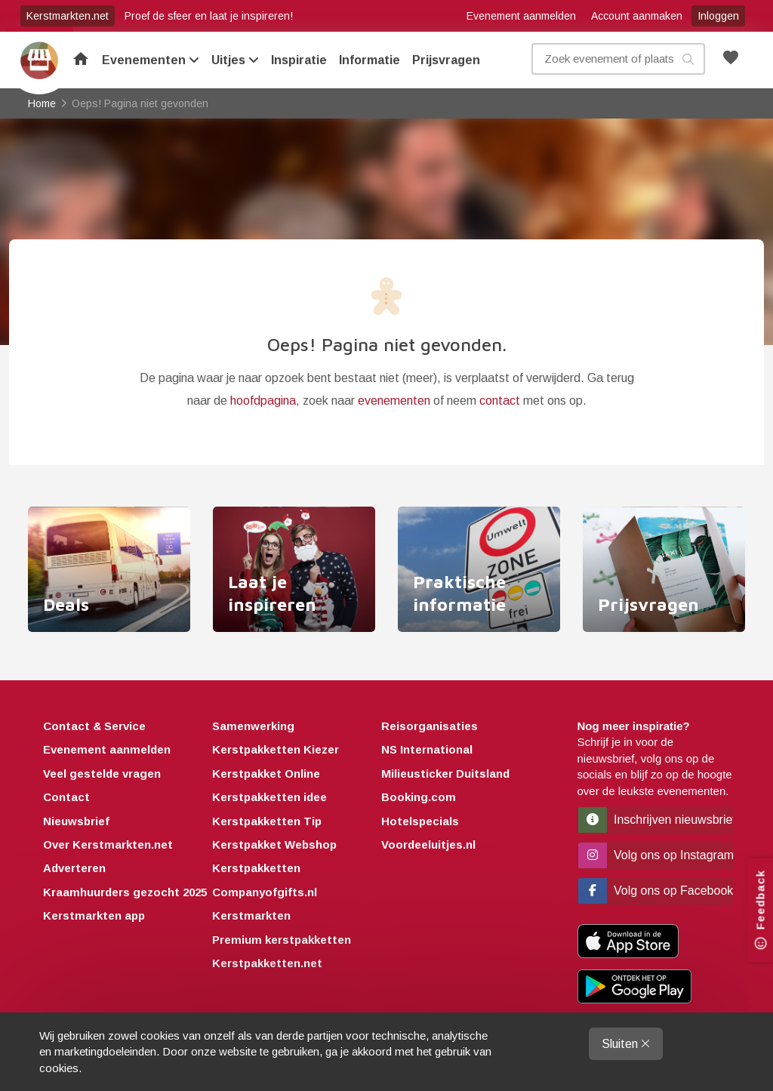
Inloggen (718, 16)
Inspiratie (299, 60)
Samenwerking (253, 726)
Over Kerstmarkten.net (108, 844)
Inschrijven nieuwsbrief (656, 819)
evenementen (394, 400)
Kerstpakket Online (266, 773)
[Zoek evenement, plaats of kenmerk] (618, 59)
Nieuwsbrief (76, 821)
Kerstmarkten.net (67, 16)
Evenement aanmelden (521, 16)
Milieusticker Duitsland (445, 773)
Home (39, 60)
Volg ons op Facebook (656, 890)
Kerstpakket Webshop (274, 844)
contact (499, 400)
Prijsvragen (446, 60)
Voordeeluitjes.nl (428, 844)
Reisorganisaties (429, 726)
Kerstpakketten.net (267, 963)
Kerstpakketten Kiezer (275, 749)
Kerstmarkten (251, 915)
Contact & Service (94, 726)
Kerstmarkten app (94, 915)
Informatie (369, 60)
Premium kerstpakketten (281, 939)
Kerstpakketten (256, 867)
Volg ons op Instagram (656, 855)
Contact (66, 797)
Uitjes (235, 60)
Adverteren (74, 867)
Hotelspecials (420, 821)
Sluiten (626, 1043)
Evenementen (150, 60)
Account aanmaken (636, 16)
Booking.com (418, 797)
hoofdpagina (263, 400)
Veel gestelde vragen (102, 773)
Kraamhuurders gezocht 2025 (125, 892)
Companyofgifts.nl (264, 892)
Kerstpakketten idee (269, 797)
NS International (427, 749)
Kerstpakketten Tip (267, 821)
